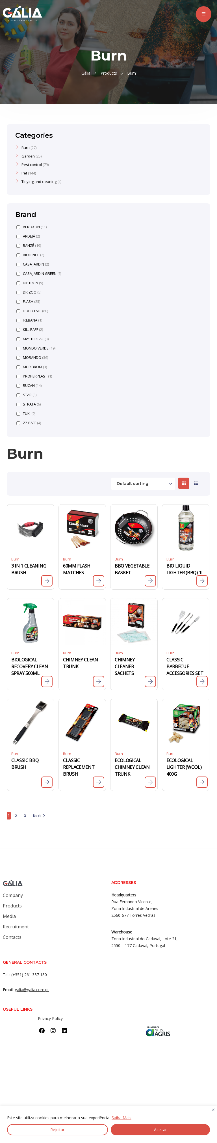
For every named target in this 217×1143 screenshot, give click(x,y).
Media (9, 916)
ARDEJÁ (28, 236)
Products (12, 906)
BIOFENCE (30, 255)
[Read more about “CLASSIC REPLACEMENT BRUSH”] (98, 782)
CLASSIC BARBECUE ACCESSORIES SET (184, 666)
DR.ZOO (28, 292)
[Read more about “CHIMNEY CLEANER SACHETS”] (150, 681)
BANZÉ (28, 245)
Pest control (31, 164)
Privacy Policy (50, 1018)
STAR (26, 394)
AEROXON (31, 227)
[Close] (213, 1110)
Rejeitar (57, 1129)
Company (13, 895)
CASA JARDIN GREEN (38, 273)
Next (39, 815)
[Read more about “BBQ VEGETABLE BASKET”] (150, 580)
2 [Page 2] (16, 815)
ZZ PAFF (28, 422)
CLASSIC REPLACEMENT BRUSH (78, 767)
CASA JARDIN (32, 264)
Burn (15, 559)
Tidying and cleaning (39, 181)
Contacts (12, 937)
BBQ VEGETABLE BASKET (132, 569)
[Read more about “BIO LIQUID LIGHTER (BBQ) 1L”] (202, 580)
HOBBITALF (32, 311)
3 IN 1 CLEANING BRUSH (28, 569)
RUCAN (29, 385)
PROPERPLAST (34, 376)
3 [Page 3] (25, 815)
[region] (108, 1124)
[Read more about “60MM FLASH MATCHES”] (98, 580)
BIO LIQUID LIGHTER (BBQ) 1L (185, 569)
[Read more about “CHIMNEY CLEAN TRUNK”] (98, 681)
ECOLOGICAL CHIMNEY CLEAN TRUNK (132, 767)
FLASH (28, 301)
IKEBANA (29, 320)
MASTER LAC (32, 339)
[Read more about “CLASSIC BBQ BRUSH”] (47, 782)
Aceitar (160, 1129)
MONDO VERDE (35, 348)
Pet (24, 173)
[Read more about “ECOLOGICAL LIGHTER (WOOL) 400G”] (202, 782)
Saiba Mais (121, 1117)
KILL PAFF (29, 329)
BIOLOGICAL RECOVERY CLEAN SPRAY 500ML (29, 666)
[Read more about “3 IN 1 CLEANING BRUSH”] (47, 580)
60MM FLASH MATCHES (76, 569)
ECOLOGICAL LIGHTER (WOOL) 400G (184, 767)
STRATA (28, 404)
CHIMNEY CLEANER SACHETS (125, 666)
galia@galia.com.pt (32, 989)
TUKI (25, 413)
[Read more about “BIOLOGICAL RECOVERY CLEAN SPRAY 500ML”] (47, 681)
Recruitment (16, 927)
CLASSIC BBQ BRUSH (24, 763)
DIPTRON (29, 283)
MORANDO (32, 357)
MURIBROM (31, 367)
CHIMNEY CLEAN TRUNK (80, 663)
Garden (28, 156)
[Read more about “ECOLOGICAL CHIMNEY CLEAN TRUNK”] (150, 782)
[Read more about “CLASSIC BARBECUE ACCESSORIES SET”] (202, 681)
